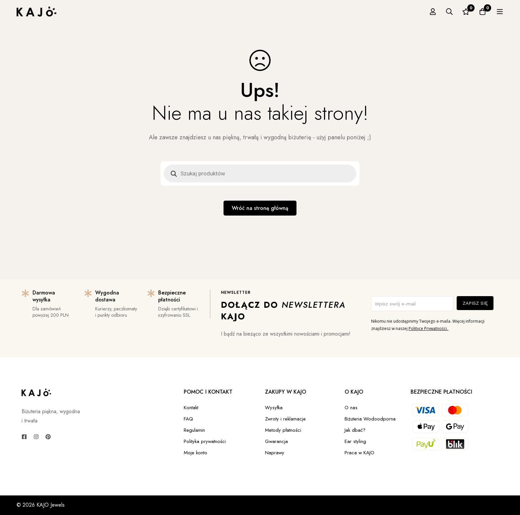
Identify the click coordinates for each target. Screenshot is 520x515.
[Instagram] (36, 436)
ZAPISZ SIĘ (475, 303)
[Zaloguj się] (450, 11)
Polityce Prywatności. (429, 328)
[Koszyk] (499, 11)
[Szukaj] (466, 11)
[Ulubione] (483, 11)
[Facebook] (24, 436)
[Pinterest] (48, 436)
